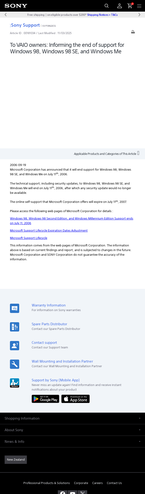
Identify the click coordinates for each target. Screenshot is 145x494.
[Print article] (133, 33)
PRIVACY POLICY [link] (72, 461)
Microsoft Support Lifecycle (28, 148)
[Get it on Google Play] (46, 308)
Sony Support (25, 25)
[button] (72, 328)
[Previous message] (5, 15)
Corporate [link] (81, 393)
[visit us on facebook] (62, 404)
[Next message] (139, 15)
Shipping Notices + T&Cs (102, 14)
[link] (16, 369)
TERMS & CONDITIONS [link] (72, 455)
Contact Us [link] (114, 393)
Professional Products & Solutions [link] (46, 393)
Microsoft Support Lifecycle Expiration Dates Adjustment (49, 141)
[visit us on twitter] (82, 404)
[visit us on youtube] (72, 404)
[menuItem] (128, 6)
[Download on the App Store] (75, 308)
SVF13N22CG (49, 25)
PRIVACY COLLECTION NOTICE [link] (72, 467)
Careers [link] (97, 393)
